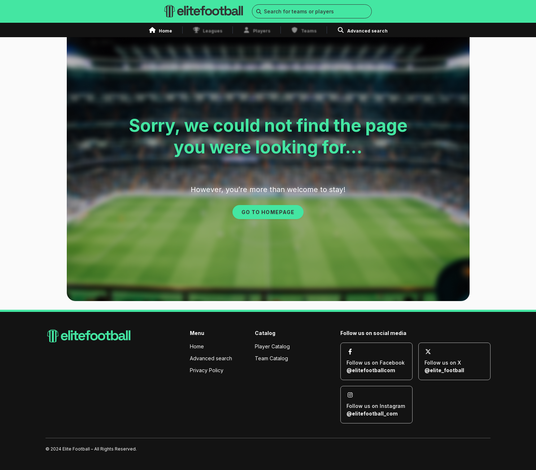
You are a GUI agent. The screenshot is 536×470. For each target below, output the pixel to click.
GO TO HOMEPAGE (267, 212)
